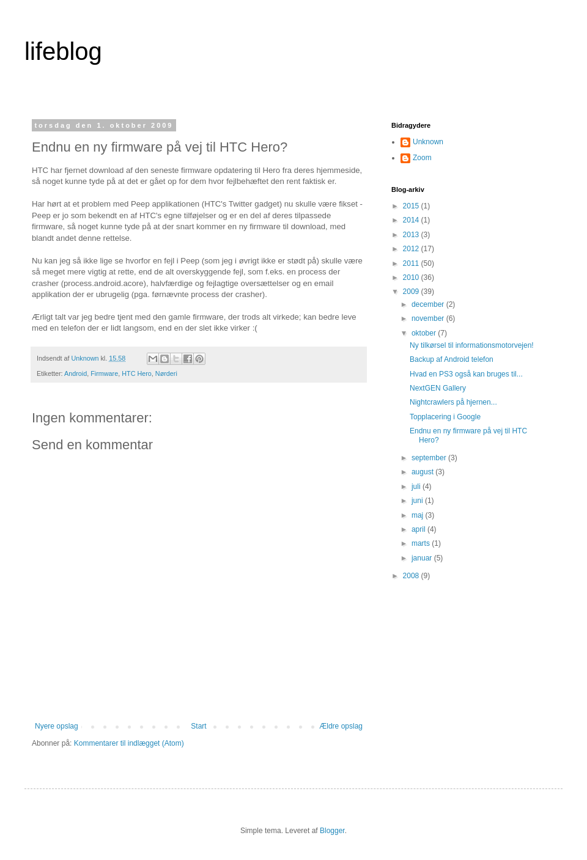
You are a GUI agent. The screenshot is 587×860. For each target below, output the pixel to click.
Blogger (332, 830)
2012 (412, 248)
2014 (412, 220)
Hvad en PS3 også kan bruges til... (466, 374)
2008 (412, 575)
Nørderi (166, 373)
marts (422, 543)
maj (419, 515)
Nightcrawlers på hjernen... (453, 402)
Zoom (422, 157)
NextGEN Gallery (438, 388)
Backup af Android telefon (451, 359)
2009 (412, 291)
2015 (412, 206)
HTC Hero (137, 373)
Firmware (104, 373)
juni (418, 500)
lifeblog (63, 51)
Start (198, 726)
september (430, 458)
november (429, 318)
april (419, 529)
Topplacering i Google (445, 417)
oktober (425, 333)
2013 (412, 234)
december (429, 304)
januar (423, 558)
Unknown (428, 142)
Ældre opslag (341, 726)
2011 (412, 263)
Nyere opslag (56, 726)
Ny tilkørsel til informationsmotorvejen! (472, 345)
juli (417, 486)
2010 (412, 277)
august (423, 472)
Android (75, 373)
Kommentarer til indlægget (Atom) (129, 743)
